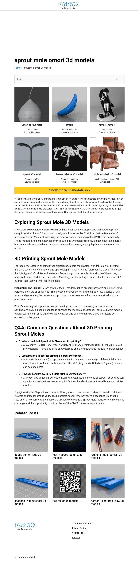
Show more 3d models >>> (69, 190)
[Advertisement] (69, 31)
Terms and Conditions (83, 523)
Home (17, 68)
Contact (76, 537)
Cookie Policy (79, 533)
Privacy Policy (79, 528)
